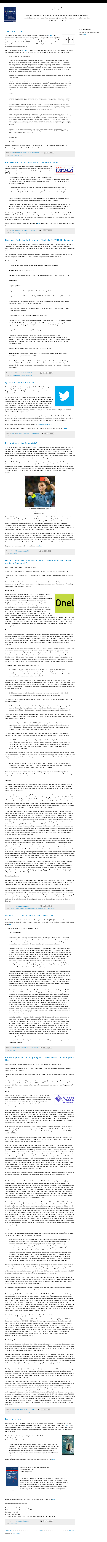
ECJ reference (13, 233)
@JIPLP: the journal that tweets (20, 382)
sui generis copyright (22, 233)
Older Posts (71, 1530)
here (38, 223)
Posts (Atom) (16, 1533)
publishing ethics (18, 155)
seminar (30, 375)
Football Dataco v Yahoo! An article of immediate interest (31, 162)
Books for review (13, 1419)
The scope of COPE (14, 31)
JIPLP (57, 8)
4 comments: (34, 550)
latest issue (12, 1050)
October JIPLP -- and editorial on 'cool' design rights (29, 915)
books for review (14, 1523)
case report (25, 50)
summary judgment (29, 1412)
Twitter (11, 436)
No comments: (36, 152)
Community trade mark (30, 908)
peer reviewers (13, 553)
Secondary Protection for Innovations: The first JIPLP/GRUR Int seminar (39, 240)
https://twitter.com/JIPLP (46, 424)
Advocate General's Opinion (17, 908)
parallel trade (20, 1412)
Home (40, 1530)
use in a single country (49, 908)
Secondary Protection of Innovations (19, 375)
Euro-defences (13, 1412)
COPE (50, 35)
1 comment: (33, 1409)
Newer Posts (9, 1530)
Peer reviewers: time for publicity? (21, 443)
